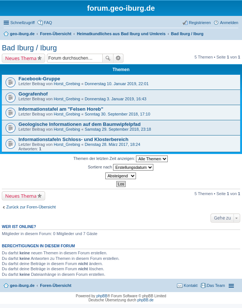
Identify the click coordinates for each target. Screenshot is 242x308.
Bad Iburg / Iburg (29, 48)
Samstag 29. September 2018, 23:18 (118, 129)
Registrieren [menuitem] (200, 22)
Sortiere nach (120, 167)
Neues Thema (21, 58)
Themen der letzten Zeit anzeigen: (121, 158)
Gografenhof (33, 94)
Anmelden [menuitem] (229, 22)
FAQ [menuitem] (48, 22)
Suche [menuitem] (236, 34)
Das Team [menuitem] (216, 285)
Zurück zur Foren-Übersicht (31, 207)
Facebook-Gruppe (39, 78)
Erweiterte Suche (118, 58)
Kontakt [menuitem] (190, 285)
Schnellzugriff (22, 22)
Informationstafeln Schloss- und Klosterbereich (73, 139)
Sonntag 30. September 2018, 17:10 (117, 114)
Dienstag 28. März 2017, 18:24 (112, 144)
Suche (107, 58)
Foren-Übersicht (55, 285)
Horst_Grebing (67, 83)
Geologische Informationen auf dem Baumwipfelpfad (79, 124)
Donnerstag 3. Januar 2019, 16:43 (115, 99)
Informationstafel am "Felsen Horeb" (60, 109)
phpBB (102, 296)
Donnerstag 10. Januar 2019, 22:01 (117, 83)
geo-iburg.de (22, 285)
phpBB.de (145, 300)
